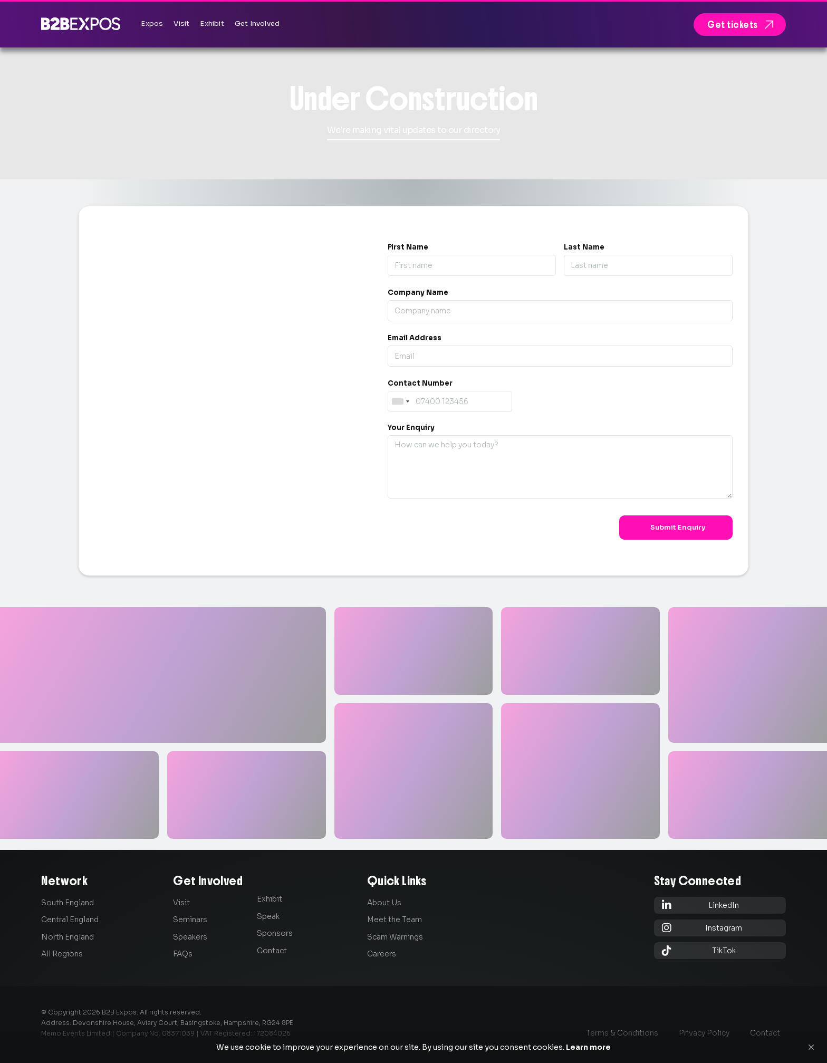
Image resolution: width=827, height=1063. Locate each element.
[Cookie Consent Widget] (413, 1047)
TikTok (699, 950)
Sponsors (275, 933)
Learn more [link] (588, 1047)
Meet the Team (394, 919)
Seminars (190, 919)
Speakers (190, 937)
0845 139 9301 (158, 389)
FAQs (183, 954)
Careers (381, 954)
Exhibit (269, 899)
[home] (80, 23)
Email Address (414, 337)
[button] (811, 1047)
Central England (70, 919)
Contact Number (420, 383)
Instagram (702, 927)
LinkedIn (700, 905)
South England (67, 902)
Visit (181, 902)
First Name (408, 247)
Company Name (418, 292)
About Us (384, 902)
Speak (268, 916)
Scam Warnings (395, 937)
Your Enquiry (411, 427)
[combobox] (400, 401)
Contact (272, 950)
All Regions (62, 954)
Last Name (584, 247)
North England (67, 937)
